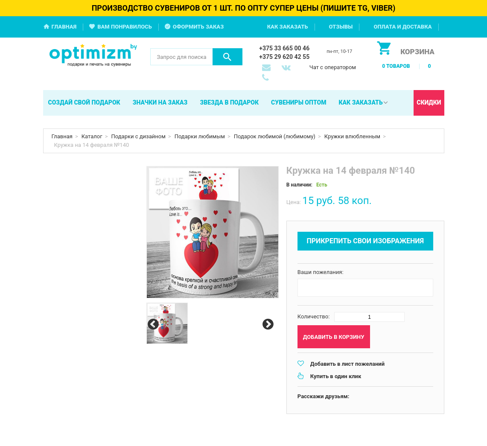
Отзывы (341, 26)
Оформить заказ (198, 26)
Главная (64, 26)
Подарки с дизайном (138, 136)
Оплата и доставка (402, 26)
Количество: (313, 316)
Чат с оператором (332, 67)
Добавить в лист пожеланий (347, 364)
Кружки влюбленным (352, 136)
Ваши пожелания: (320, 272)
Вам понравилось (124, 26)
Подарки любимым (200, 136)
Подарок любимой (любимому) (274, 136)
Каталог (92, 136)
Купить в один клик (335, 376)
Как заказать (287, 26)
